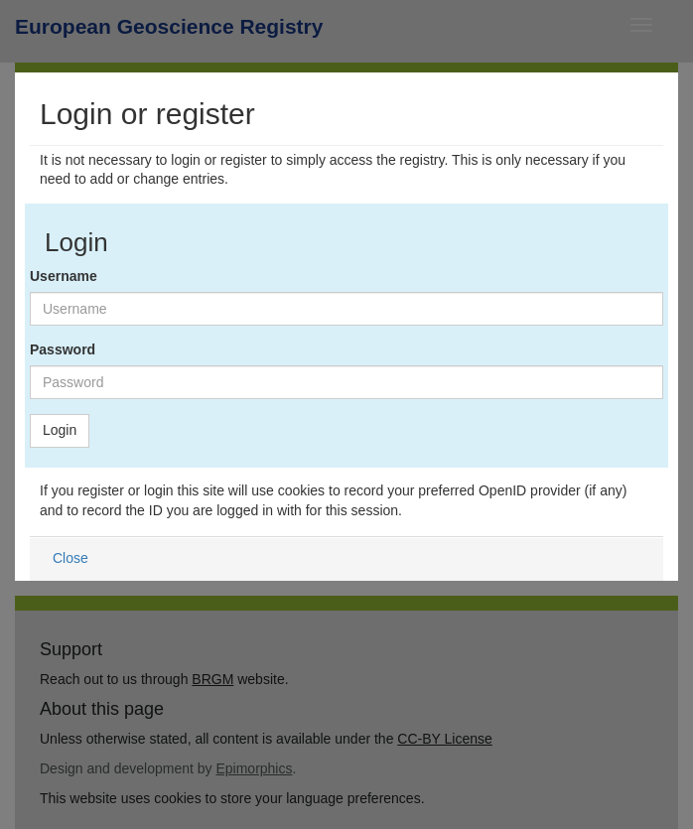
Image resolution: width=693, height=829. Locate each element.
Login (59, 430)
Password (62, 349)
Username (63, 276)
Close (70, 558)
